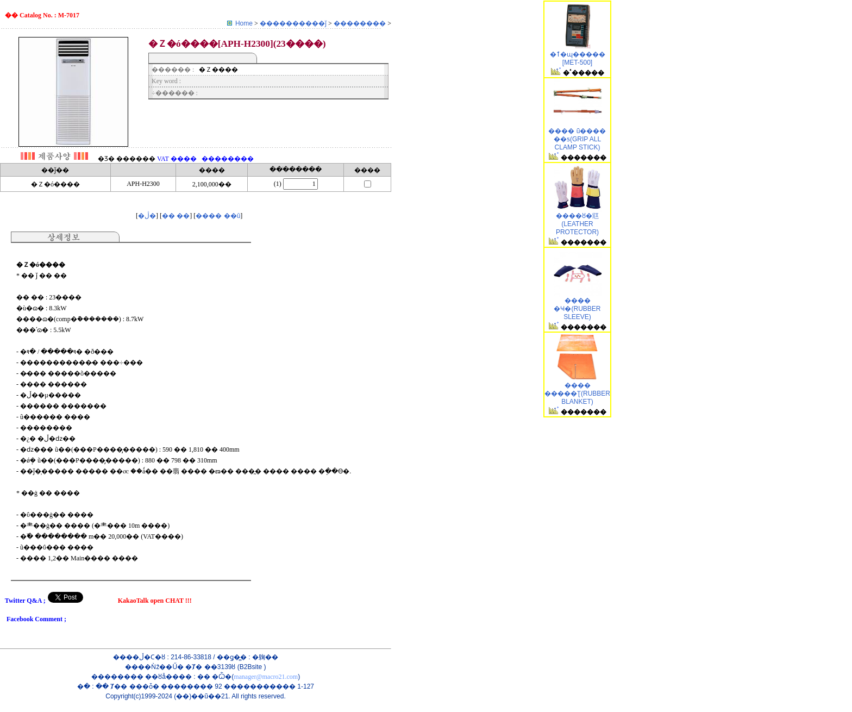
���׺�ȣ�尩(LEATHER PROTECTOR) (577, 224)
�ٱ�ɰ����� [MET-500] (577, 58)
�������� (360, 23)
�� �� (176, 216)
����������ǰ (294, 23)
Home (244, 23)
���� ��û (218, 216)
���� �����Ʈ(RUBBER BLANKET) (577, 393)
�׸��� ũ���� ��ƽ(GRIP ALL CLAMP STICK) (577, 139)
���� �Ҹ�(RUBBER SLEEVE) (577, 309)
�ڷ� (147, 216)
